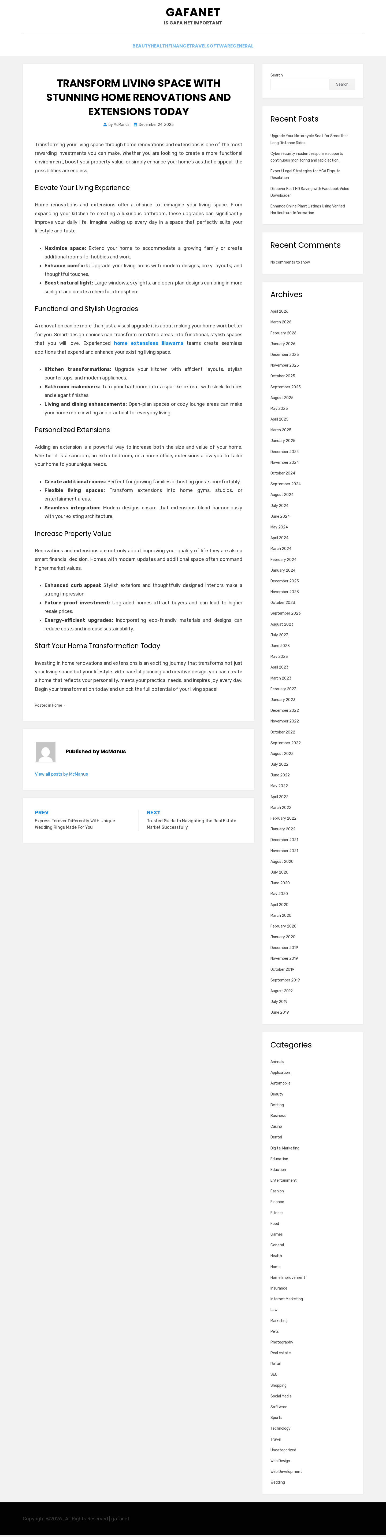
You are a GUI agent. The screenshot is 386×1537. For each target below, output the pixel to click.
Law (273, 1311)
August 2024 (282, 496)
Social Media (281, 1398)
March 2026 (280, 324)
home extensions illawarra (148, 345)
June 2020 (280, 885)
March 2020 (280, 917)
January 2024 (282, 572)
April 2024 (279, 540)
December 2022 (284, 712)
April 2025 (279, 421)
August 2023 (282, 626)
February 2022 (283, 820)
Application (280, 1074)
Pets (274, 1333)
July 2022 (279, 766)
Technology (280, 1430)
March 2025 (280, 432)
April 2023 (279, 669)
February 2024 (283, 561)
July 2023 (279, 637)
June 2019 (279, 1014)
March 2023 (280, 680)
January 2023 (282, 701)
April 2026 (279, 313)
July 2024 (279, 507)
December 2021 (284, 841)
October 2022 (282, 734)
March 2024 (280, 550)
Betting (277, 1107)
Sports (276, 1419)
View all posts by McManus (61, 776)
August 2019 (281, 993)
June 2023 (280, 647)
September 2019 (285, 982)
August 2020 (282, 863)
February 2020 (283, 928)
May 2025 (279, 410)
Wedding (277, 1484)
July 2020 (279, 874)
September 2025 (285, 389)
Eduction (278, 1171)
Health (149, 49)
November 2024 (284, 464)
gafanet (193, 14)
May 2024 (279, 529)
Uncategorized (283, 1452)
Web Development (286, 1473)
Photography (281, 1344)
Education (279, 1161)
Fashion (277, 1193)
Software (230, 49)
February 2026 (283, 335)
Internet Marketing (286, 1301)
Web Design (280, 1463)
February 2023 (283, 691)
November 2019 (284, 960)
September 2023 (285, 615)
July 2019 (279, 1003)
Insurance (278, 1290)
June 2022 (280, 777)
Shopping (278, 1387)
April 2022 (279, 799)
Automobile (280, 1085)
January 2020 (282, 939)
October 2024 (282, 475)
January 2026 (282, 346)
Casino (276, 1128)
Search (276, 77)
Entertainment (283, 1182)
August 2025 (282, 399)
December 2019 (284, 949)
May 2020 (279, 895)
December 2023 (284, 583)
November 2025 (284, 367)
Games (276, 1236)
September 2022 (285, 745)
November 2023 (284, 594)
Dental (276, 1139)
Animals (277, 1063)
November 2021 (284, 852)
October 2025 (282, 378)
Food (274, 1225)
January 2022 (282, 831)
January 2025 (282, 442)
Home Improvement (287, 1279)
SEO (273, 1376)
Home (57, 707)
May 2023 (279, 658)
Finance (175, 49)
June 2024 (280, 518)
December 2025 (284, 356)
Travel (202, 49)
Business (278, 1117)
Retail (275, 1365)
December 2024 (284, 453)
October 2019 (282, 971)
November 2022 (284, 723)
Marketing (279, 1322)
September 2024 (285, 486)
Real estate (280, 1355)
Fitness (276, 1215)
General (260, 49)
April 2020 (279, 906)
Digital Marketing (284, 1150)
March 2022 (280, 809)
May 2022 (279, 788)
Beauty (124, 49)
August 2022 (282, 755)
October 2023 (282, 604)
